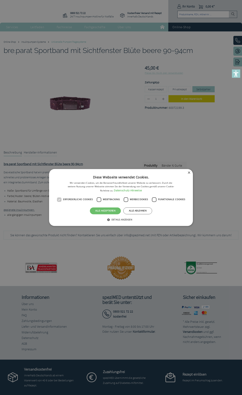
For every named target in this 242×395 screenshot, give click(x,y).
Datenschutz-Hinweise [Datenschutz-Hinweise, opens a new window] (128, 190)
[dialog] (121, 197)
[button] (236, 73)
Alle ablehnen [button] (138, 210)
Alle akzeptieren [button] (105, 210)
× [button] (189, 172)
